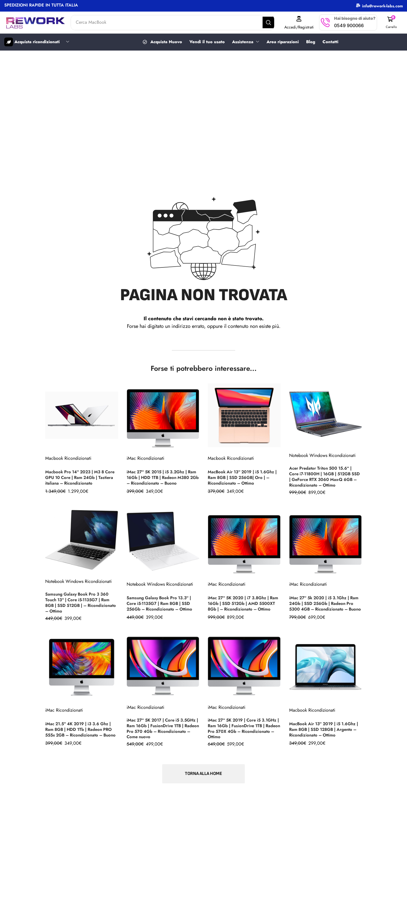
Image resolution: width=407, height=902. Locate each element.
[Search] (273, 22)
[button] (392, 22)
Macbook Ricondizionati (68, 459)
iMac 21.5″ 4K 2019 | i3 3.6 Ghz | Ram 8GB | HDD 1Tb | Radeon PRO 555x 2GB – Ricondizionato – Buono (81, 727)
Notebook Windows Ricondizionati (322, 456)
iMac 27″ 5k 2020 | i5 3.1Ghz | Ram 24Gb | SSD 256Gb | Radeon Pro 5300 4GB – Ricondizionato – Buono (325, 602)
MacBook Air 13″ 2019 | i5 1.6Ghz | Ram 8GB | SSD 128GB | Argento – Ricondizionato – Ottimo (325, 728)
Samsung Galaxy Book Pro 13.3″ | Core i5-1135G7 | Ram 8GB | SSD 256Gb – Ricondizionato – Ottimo (162, 603)
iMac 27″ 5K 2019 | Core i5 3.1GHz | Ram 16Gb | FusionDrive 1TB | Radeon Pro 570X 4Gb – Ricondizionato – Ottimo (243, 727)
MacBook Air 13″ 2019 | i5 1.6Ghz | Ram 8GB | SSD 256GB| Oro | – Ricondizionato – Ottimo (244, 478)
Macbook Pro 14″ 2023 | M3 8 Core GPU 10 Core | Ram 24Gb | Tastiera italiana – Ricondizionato (79, 478)
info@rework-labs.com (382, 6)
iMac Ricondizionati (145, 456)
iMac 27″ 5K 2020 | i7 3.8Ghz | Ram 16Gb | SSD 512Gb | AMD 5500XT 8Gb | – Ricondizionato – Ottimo (243, 602)
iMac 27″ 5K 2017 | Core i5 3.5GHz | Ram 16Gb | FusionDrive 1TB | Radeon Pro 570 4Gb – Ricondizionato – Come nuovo (162, 727)
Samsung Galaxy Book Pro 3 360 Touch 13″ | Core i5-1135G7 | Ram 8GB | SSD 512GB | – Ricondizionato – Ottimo (80, 602)
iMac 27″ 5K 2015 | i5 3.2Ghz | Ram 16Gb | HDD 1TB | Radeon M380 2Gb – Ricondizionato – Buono (160, 477)
